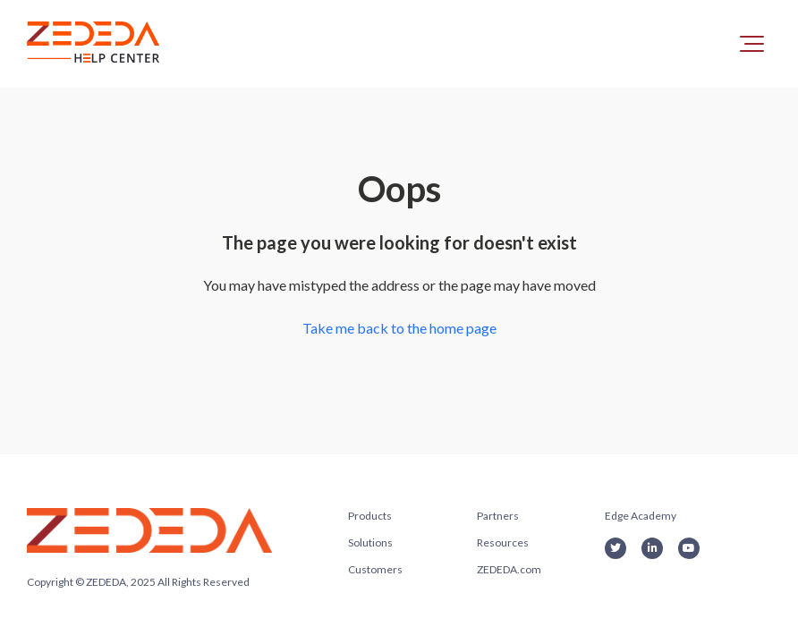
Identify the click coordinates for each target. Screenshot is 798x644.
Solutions (370, 542)
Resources (503, 542)
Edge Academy (640, 515)
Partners (498, 515)
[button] (752, 44)
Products (370, 515)
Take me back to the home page (399, 327)
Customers (375, 569)
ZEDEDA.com (509, 569)
